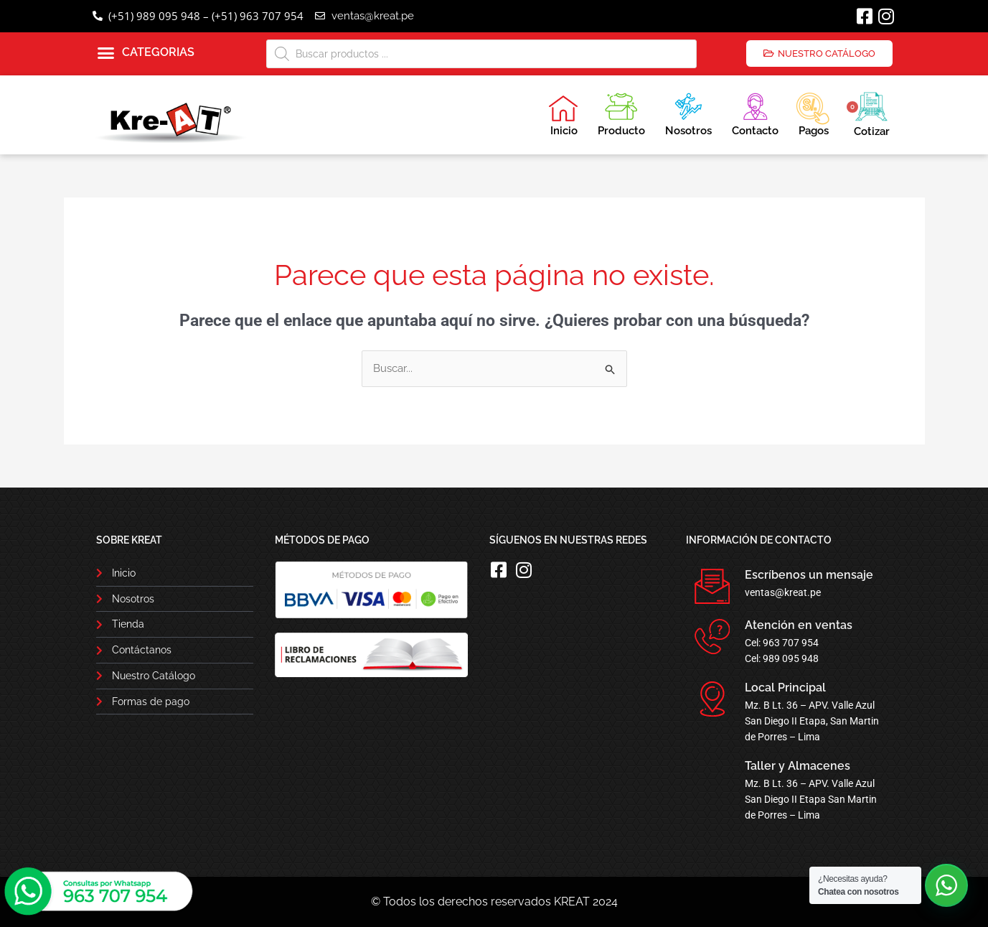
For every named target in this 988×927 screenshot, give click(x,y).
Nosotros (688, 112)
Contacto (755, 112)
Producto (621, 112)
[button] (146, 53)
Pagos (812, 112)
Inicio (563, 115)
